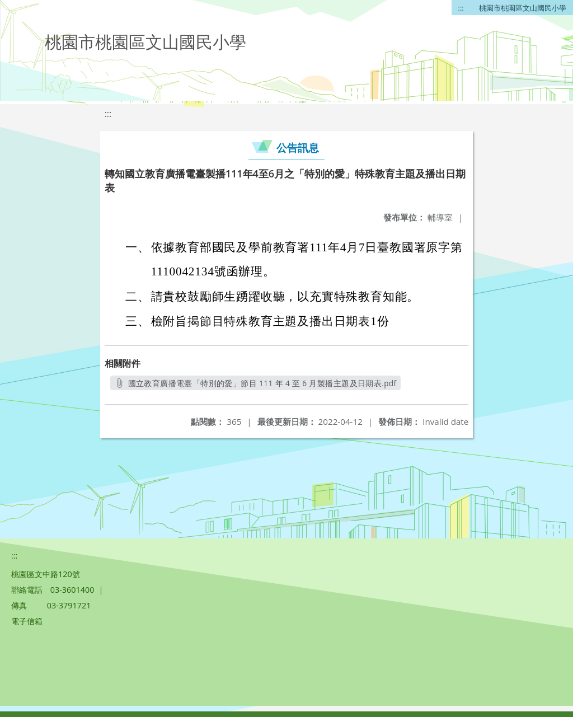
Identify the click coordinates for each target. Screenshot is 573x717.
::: (461, 8)
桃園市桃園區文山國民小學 (522, 8)
